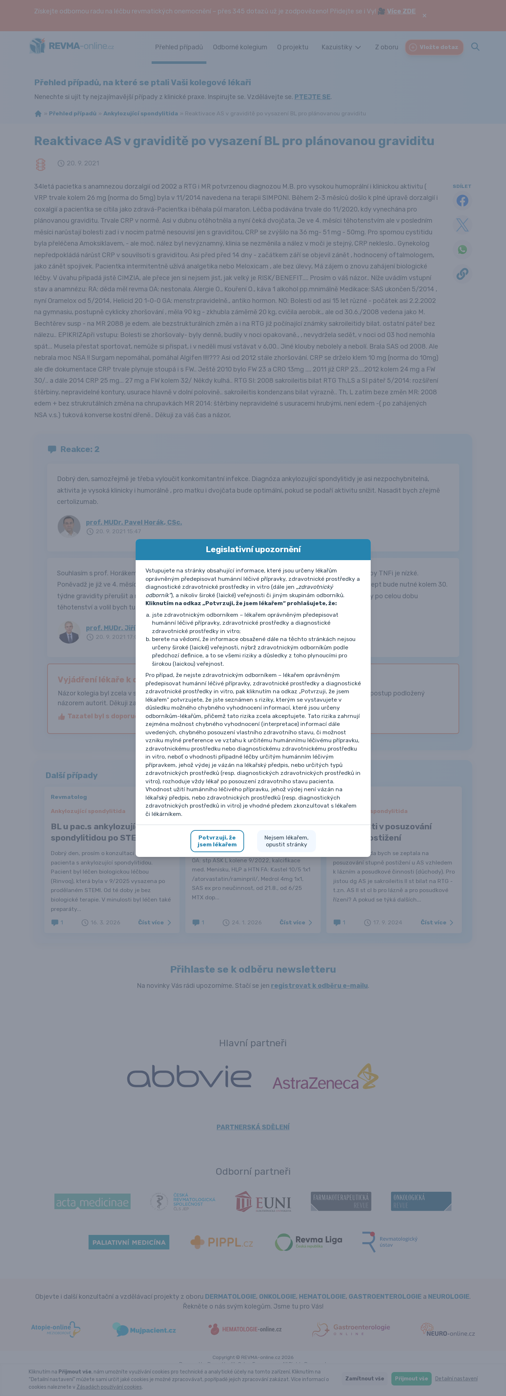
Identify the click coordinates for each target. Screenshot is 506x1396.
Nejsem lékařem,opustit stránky (286, 841)
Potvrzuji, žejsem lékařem (217, 841)
